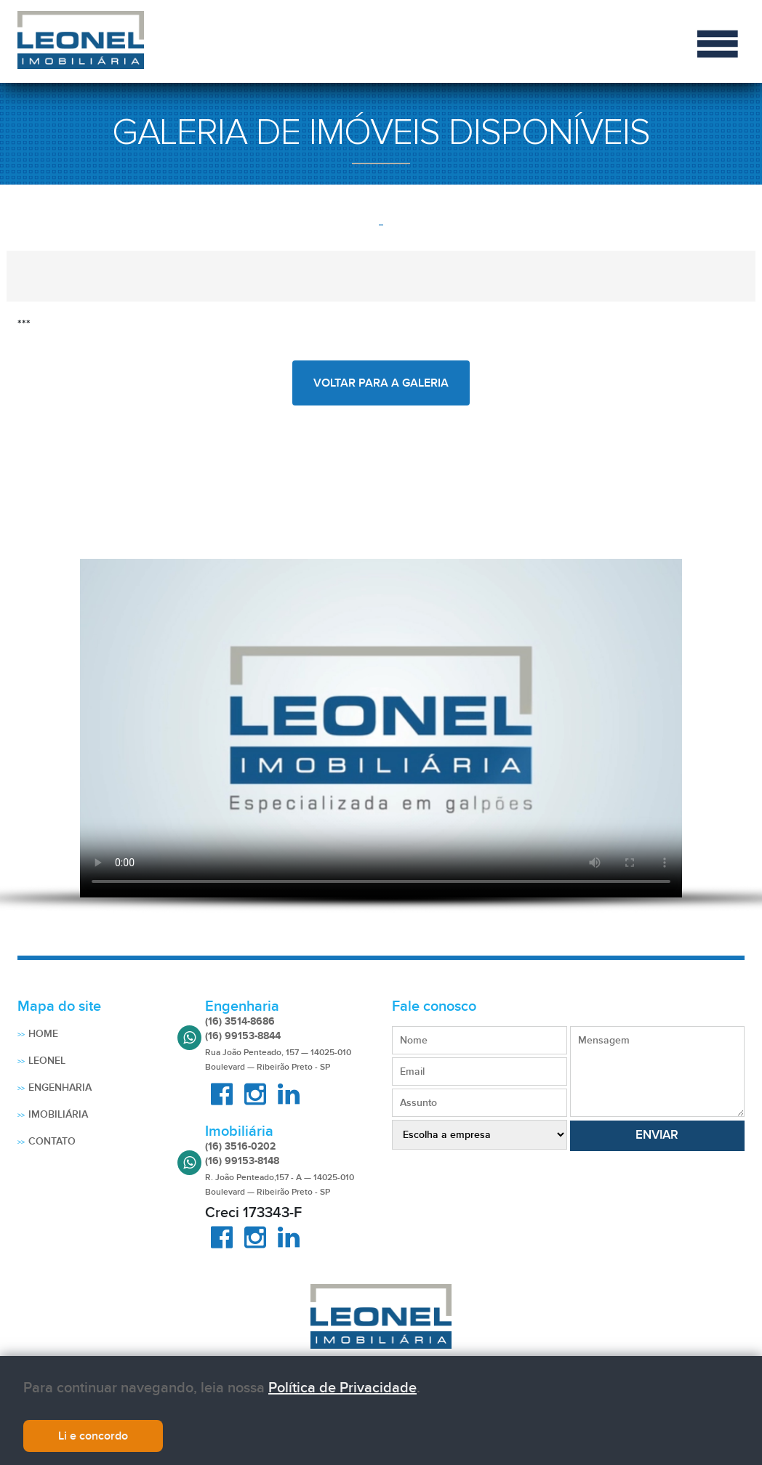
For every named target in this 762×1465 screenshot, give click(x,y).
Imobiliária (58, 1114)
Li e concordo (93, 1436)
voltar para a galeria (381, 383)
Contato (52, 1141)
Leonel (46, 1060)
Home (43, 1034)
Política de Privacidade (342, 1388)
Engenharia (60, 1087)
